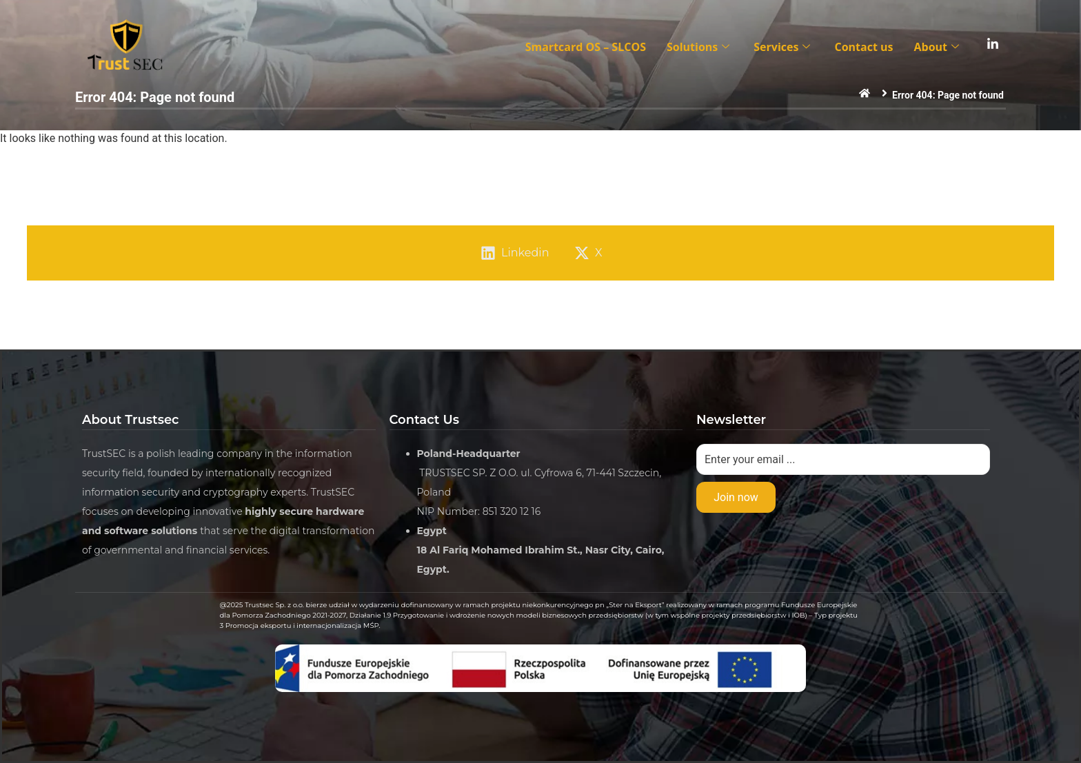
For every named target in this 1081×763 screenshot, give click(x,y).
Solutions (700, 46)
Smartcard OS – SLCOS (585, 46)
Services (784, 46)
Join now (736, 497)
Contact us (863, 46)
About (937, 46)
